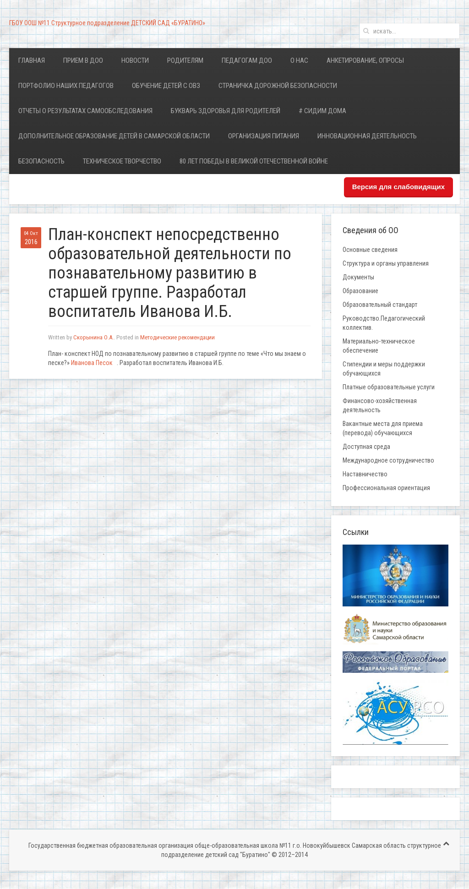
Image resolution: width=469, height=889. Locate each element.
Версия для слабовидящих (398, 187)
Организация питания (263, 136)
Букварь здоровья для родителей (225, 111)
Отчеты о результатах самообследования (85, 111)
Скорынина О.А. (93, 337)
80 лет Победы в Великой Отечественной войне (254, 161)
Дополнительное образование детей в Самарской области (114, 136)
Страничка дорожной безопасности (277, 86)
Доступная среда (366, 446)
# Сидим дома (322, 111)
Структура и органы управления (386, 263)
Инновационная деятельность (367, 136)
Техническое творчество (122, 161)
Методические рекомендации (177, 337)
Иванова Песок (92, 362)
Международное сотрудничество (388, 460)
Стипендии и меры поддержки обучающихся (384, 368)
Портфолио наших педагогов (66, 86)
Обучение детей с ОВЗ (166, 86)
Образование (360, 291)
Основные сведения (370, 249)
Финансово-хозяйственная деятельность (380, 405)
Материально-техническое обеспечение (379, 346)
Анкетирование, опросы (365, 60)
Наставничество (365, 474)
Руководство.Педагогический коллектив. (384, 323)
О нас (299, 60)
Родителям (185, 60)
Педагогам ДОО (247, 60)
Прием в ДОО (83, 60)
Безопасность (41, 161)
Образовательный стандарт (380, 304)
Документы (358, 277)
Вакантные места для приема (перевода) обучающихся (383, 428)
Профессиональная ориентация (386, 487)
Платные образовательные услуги (389, 387)
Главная (31, 60)
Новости (135, 60)
